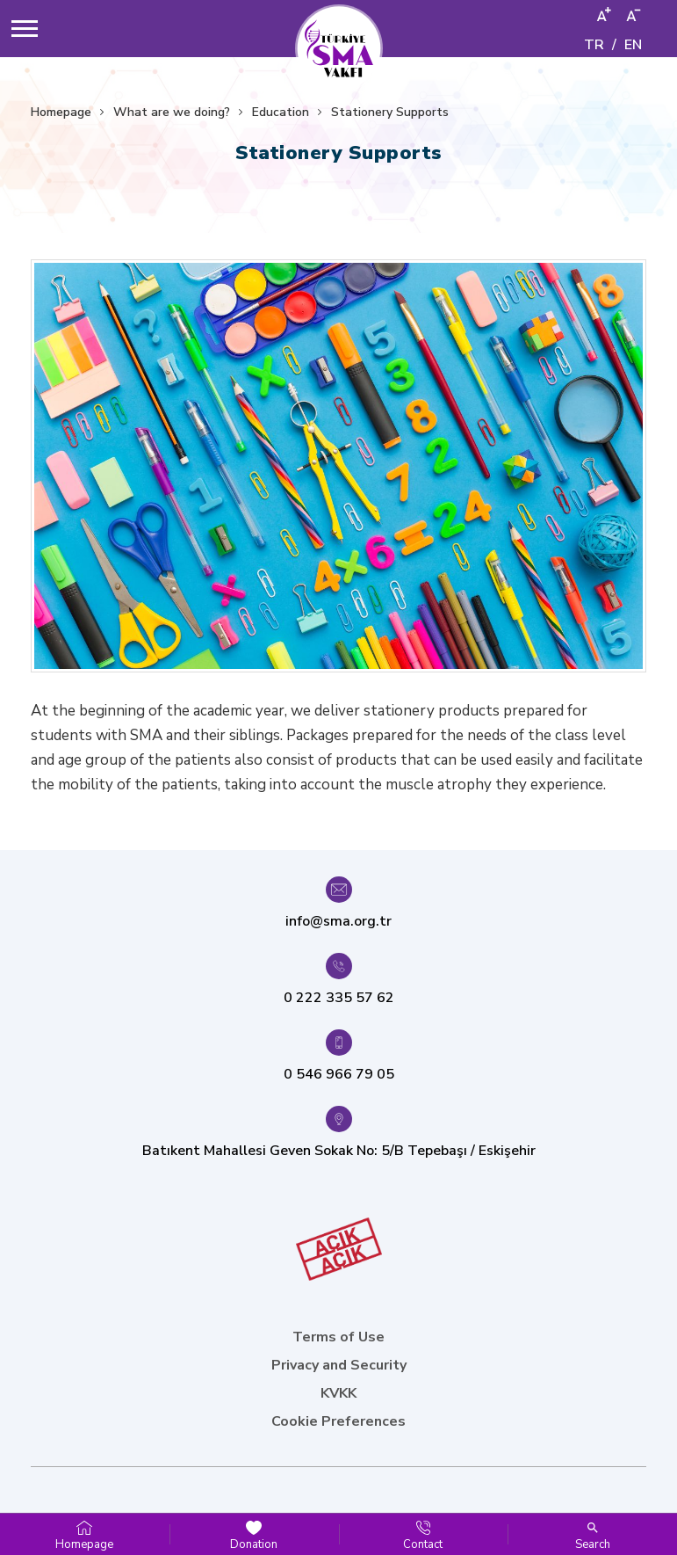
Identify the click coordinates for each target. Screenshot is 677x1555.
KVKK (338, 1393)
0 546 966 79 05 (339, 1074)
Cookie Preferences (338, 1421)
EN (633, 44)
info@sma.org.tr (338, 921)
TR (594, 44)
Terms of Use (338, 1337)
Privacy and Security (339, 1365)
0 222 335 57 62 (339, 997)
